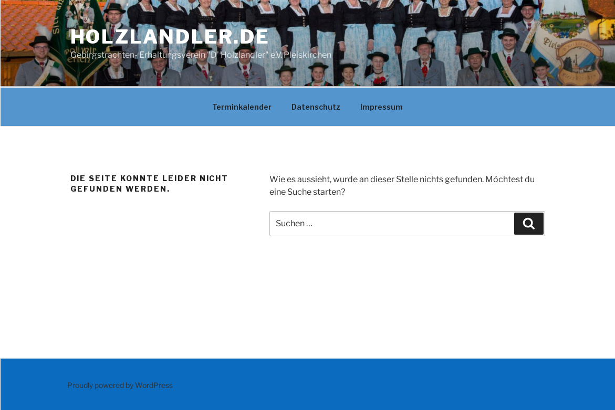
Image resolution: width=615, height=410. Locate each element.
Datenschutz (315, 106)
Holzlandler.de (170, 36)
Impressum (381, 106)
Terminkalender (242, 106)
